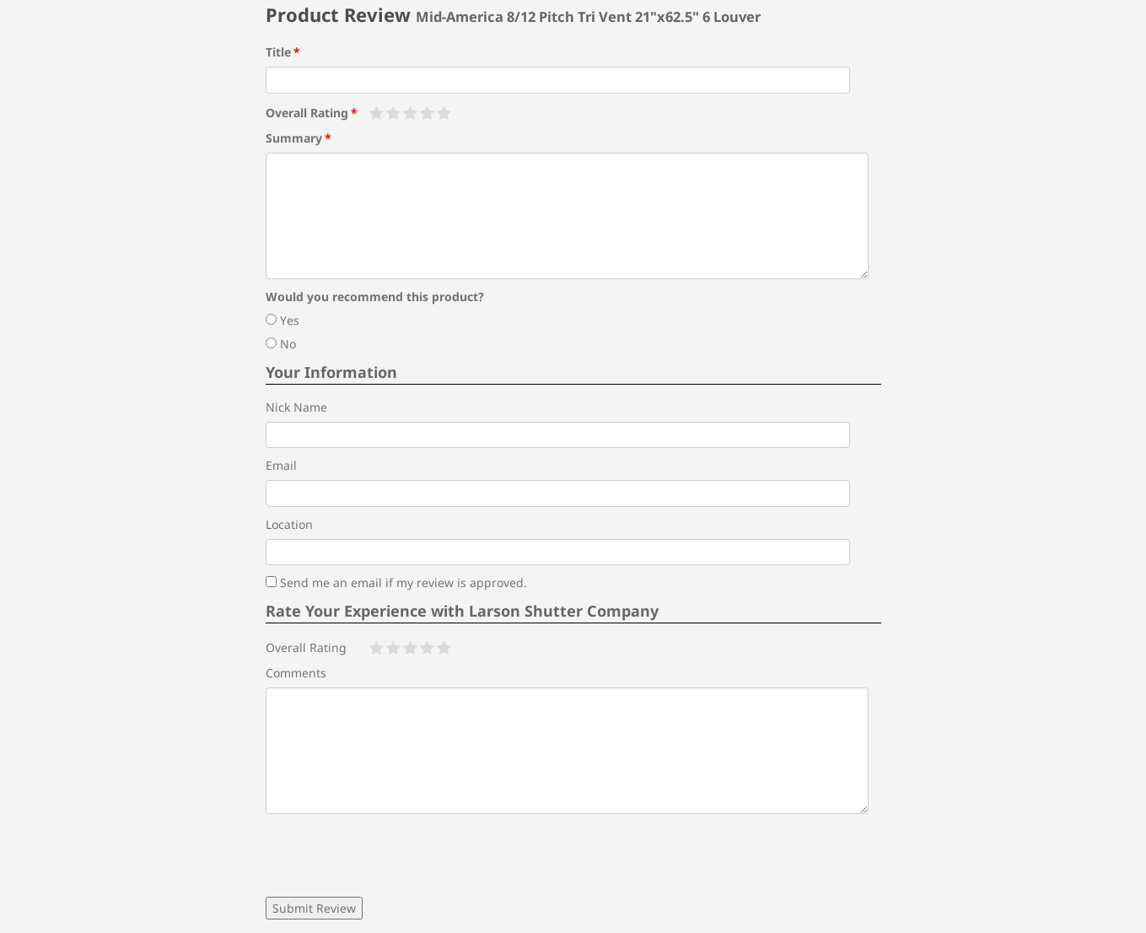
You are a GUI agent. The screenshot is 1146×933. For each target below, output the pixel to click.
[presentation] (394, 855)
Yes (282, 320)
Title (278, 52)
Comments (296, 673)
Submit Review (314, 908)
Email (281, 465)
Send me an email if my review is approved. (396, 582)
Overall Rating (307, 113)
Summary (294, 138)
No (281, 344)
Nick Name (296, 407)
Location (289, 524)
